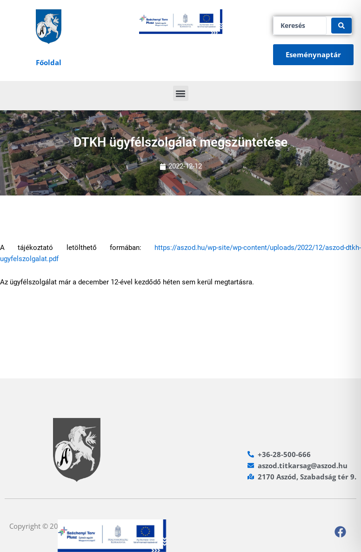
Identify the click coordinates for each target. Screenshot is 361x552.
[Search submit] (341, 26)
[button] (180, 93)
